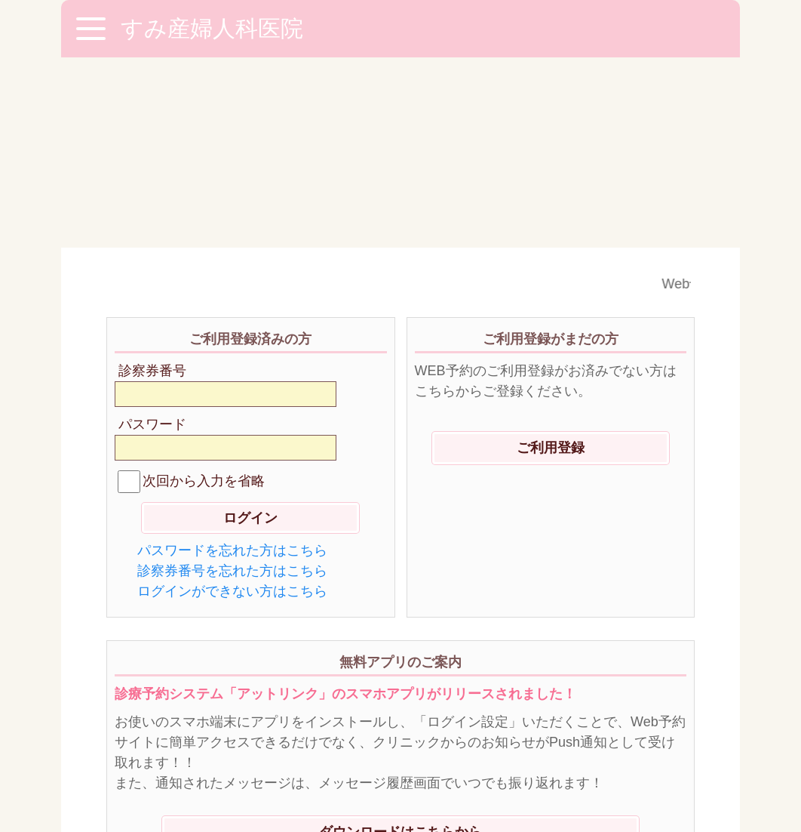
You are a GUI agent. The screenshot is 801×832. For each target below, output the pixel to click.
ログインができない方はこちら (232, 400)
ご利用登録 (551, 257)
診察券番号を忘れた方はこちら (232, 380)
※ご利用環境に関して (178, 744)
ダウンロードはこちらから (400, 641)
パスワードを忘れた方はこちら (232, 360)
